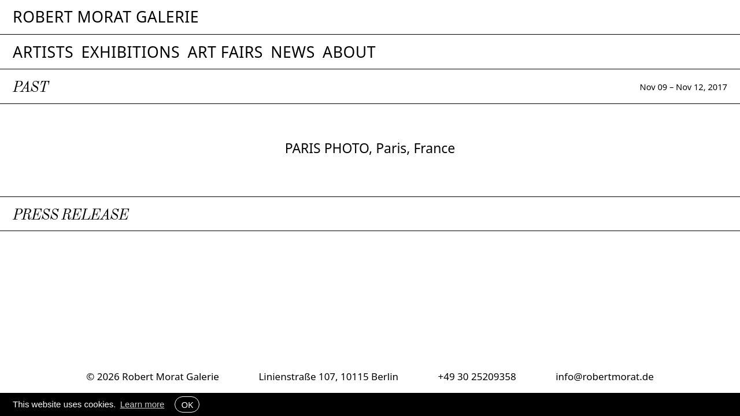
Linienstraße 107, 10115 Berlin (328, 376)
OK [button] (187, 404)
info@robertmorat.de (605, 376)
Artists (43, 52)
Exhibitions (130, 52)
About (349, 52)
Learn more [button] (142, 404)
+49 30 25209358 (477, 376)
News (293, 52)
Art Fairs (224, 52)
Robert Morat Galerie (106, 17)
